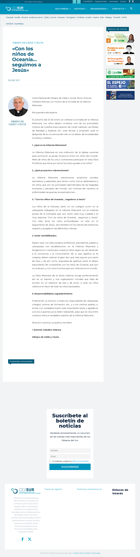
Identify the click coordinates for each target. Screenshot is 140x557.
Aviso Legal (95, 553)
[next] (78, 1)
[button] (131, 8)
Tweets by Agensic (53, 489)
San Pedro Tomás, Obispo (33, 2)
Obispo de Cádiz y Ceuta (28, 43)
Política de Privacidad (81, 553)
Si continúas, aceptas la (68, 461)
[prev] (74, 1)
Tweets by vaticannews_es (89, 489)
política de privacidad (80, 461)
